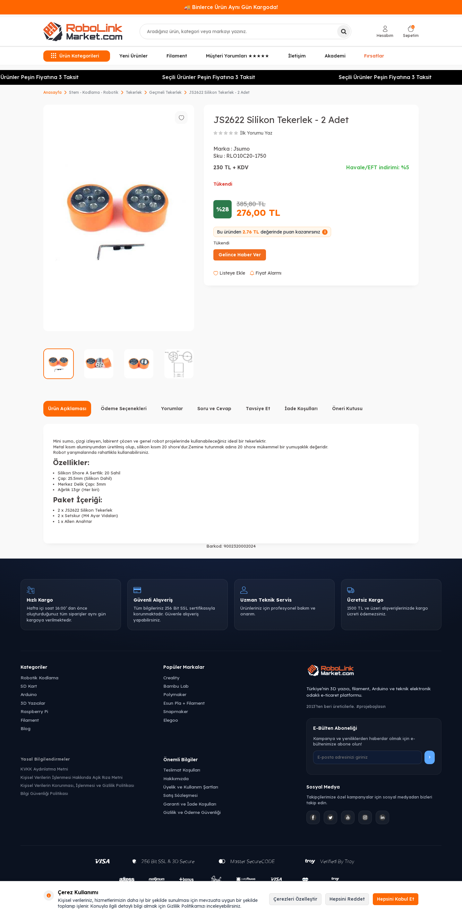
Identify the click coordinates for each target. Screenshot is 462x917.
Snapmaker (175, 711)
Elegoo (170, 720)
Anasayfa (52, 92)
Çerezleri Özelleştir (295, 899)
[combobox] (245, 31)
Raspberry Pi (34, 711)
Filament (177, 56)
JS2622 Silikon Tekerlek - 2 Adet (219, 92)
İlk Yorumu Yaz (256, 133)
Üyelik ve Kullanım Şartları (190, 786)
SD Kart (29, 686)
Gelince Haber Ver (239, 255)
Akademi (335, 56)
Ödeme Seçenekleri (124, 408)
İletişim (297, 56)
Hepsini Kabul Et (395, 899)
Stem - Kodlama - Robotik (93, 92)
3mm (101, 484)
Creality (171, 677)
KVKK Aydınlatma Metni (44, 769)
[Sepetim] (411, 32)
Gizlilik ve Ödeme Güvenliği (192, 812)
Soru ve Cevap (214, 408)
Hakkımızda (176, 778)
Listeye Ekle (229, 273)
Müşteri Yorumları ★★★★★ (237, 56)
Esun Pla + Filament (184, 703)
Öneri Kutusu (347, 408)
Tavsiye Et (258, 408)
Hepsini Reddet (347, 899)
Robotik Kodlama (39, 677)
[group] (118, 218)
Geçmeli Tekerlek (165, 92)
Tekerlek (134, 92)
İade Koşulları (301, 408)
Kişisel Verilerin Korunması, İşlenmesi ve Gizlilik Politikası (77, 785)
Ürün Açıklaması (67, 408)
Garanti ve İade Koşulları (189, 804)
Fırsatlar (374, 55)
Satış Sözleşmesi (180, 795)
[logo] (82, 31)
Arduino (29, 694)
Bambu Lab (176, 686)
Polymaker (174, 694)
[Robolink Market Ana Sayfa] (373, 671)
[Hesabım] (385, 32)
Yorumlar (172, 408)
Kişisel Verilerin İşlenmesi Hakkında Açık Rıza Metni (72, 777)
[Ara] (343, 31)
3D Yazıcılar (33, 703)
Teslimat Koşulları (181, 769)
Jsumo (241, 148)
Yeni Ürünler (133, 56)
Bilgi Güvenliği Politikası (44, 793)
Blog (25, 728)
